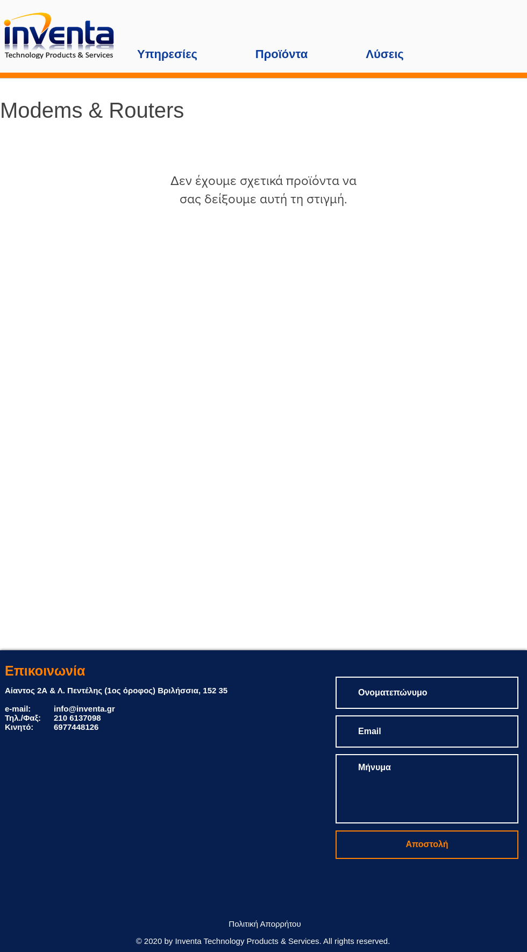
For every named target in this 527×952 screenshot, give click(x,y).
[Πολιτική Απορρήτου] (264, 923)
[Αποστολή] (427, 844)
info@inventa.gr (84, 708)
